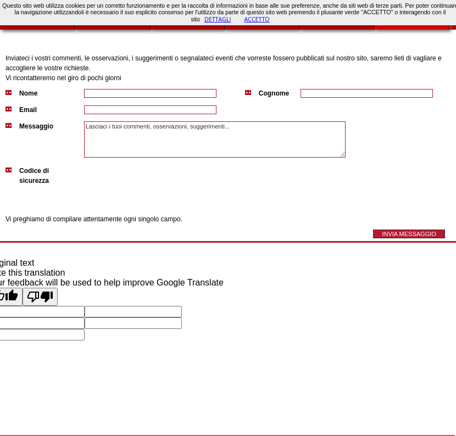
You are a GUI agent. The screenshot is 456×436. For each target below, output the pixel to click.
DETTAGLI (217, 19)
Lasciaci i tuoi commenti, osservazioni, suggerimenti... (215, 139)
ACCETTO (256, 19)
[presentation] (167, 187)
